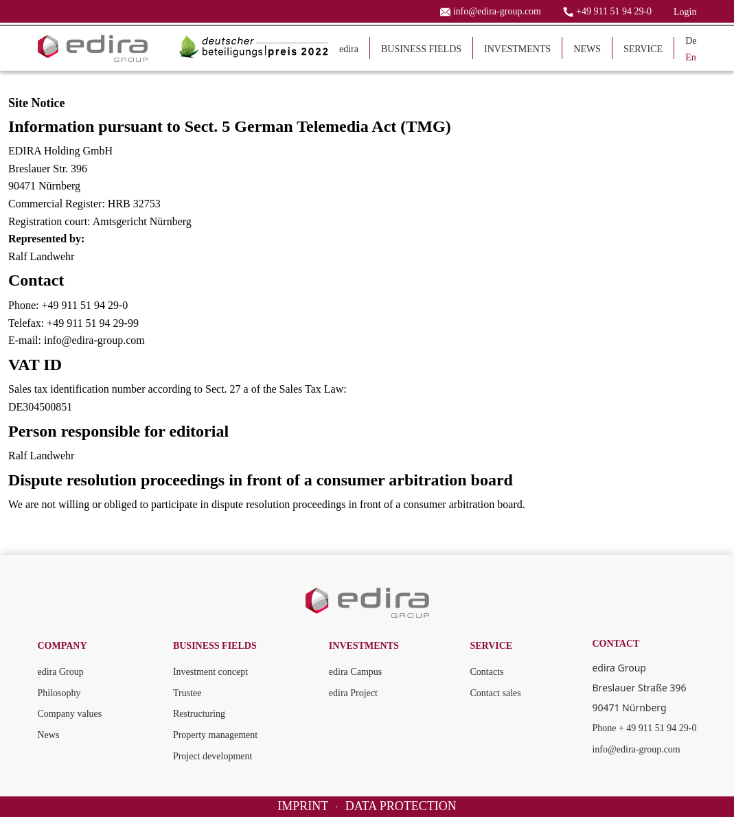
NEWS (587, 49)
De (690, 41)
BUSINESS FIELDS (421, 49)
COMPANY (62, 646)
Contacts (486, 672)
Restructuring (199, 714)
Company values (70, 714)
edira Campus (355, 672)
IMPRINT (302, 806)
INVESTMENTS (517, 49)
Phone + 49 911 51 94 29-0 (644, 728)
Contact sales (495, 693)
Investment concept (210, 672)
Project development (212, 756)
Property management (215, 735)
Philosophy (59, 693)
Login (685, 12)
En (690, 57)
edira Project (353, 693)
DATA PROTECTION (401, 806)
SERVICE (643, 49)
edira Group (61, 672)
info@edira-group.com (636, 749)
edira (348, 49)
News (49, 735)
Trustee (187, 693)
